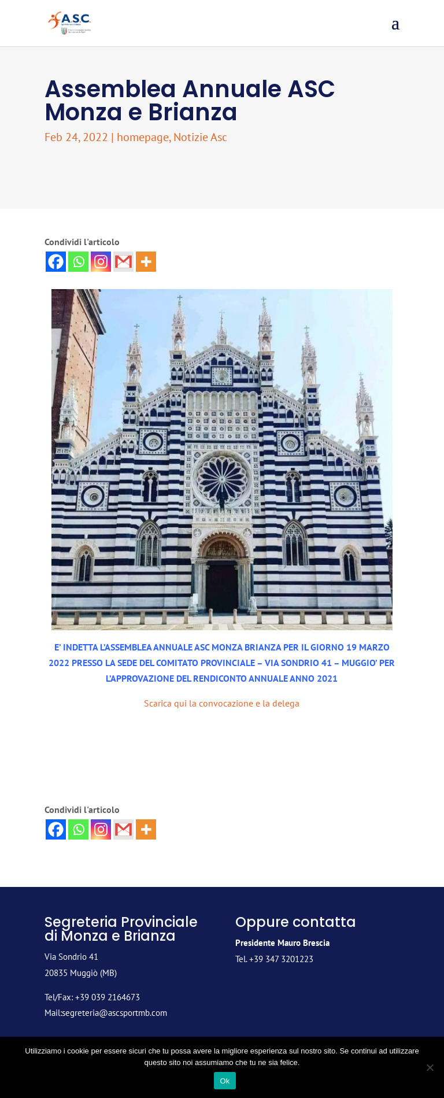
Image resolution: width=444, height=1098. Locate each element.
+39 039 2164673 (107, 997)
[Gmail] (123, 262)
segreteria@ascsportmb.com (114, 1012)
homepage (143, 137)
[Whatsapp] (78, 262)
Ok (225, 1081)
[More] (146, 262)
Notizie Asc (200, 137)
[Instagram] (101, 262)
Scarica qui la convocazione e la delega (221, 703)
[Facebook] (56, 262)
